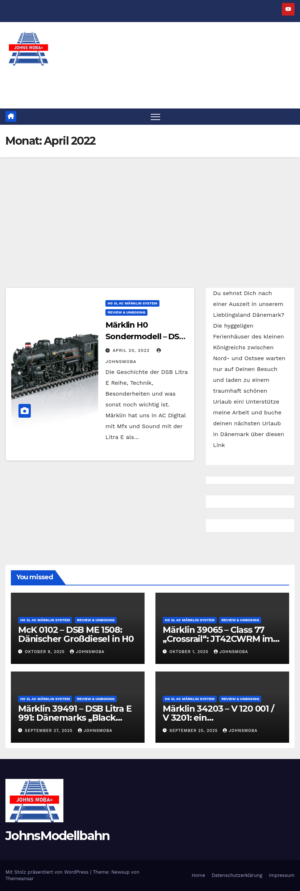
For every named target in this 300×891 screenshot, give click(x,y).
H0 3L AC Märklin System (132, 303)
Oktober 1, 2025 (190, 651)
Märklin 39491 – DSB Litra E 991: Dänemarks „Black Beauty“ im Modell (75, 717)
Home (198, 875)
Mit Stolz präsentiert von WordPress (47, 872)
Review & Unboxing (126, 312)
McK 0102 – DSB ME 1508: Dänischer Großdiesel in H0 (76, 634)
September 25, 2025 (195, 730)
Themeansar (19, 878)
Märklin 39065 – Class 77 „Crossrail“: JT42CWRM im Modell (218, 638)
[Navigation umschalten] (155, 116)
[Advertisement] (150, 211)
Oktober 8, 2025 (46, 651)
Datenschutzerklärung (237, 875)
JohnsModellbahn (57, 835)
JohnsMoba (87, 651)
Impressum (282, 875)
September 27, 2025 (49, 730)
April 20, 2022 (132, 350)
